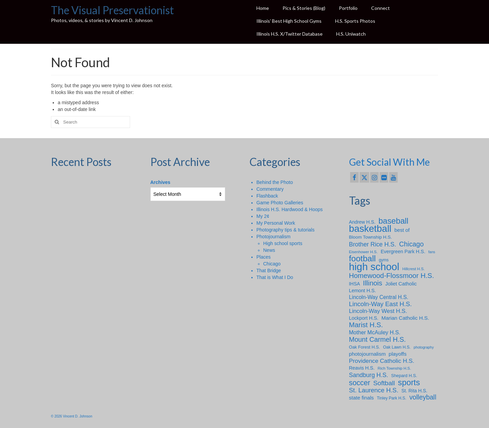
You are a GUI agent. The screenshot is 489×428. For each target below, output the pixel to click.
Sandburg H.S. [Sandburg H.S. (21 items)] (368, 375)
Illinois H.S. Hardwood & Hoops (289, 209)
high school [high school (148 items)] (374, 266)
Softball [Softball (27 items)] (384, 383)
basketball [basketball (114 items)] (370, 228)
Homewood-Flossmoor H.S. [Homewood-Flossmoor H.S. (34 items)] (391, 275)
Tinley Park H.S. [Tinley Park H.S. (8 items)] (391, 398)
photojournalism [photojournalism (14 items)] (367, 354)
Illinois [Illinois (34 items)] (372, 283)
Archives (160, 182)
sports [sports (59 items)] (409, 382)
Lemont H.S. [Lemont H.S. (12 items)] (362, 290)
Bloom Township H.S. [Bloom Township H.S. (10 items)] (370, 237)
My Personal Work (275, 223)
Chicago (271, 263)
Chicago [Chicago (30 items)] (411, 244)
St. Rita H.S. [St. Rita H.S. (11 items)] (414, 390)
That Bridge (268, 270)
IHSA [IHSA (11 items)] (354, 283)
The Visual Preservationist (112, 10)
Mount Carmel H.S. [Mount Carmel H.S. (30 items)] (377, 339)
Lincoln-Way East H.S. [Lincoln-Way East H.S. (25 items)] (380, 304)
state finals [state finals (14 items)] (361, 398)
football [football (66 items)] (362, 258)
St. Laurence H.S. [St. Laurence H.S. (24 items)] (374, 390)
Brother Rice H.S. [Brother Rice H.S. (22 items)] (372, 244)
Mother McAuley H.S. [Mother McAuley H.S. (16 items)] (374, 332)
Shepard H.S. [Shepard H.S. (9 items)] (404, 375)
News (269, 250)
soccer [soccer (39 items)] (359, 382)
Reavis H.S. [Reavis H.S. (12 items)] (362, 368)
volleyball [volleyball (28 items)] (422, 397)
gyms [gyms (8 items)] (383, 260)
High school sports (282, 243)
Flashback (267, 196)
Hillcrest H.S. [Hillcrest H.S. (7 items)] (413, 269)
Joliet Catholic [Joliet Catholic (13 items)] (401, 283)
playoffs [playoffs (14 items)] (398, 354)
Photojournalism (273, 236)
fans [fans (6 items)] (431, 252)
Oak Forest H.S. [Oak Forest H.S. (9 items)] (364, 347)
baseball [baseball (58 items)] (393, 221)
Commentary (270, 189)
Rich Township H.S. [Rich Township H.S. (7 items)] (394, 368)
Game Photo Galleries (279, 202)
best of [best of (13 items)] (402, 230)
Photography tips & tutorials (285, 229)
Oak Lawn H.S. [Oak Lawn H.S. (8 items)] (397, 347)
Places (263, 257)
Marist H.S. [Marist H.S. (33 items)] (366, 324)
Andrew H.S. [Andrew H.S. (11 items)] (362, 222)
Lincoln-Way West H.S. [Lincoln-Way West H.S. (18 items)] (378, 311)
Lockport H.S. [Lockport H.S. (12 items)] (364, 318)
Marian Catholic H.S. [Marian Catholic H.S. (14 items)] (405, 318)
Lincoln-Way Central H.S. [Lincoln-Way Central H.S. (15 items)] (379, 297)
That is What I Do (274, 277)
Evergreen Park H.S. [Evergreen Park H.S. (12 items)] (403, 251)
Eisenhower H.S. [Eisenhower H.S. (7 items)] (363, 252)
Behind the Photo (274, 182)
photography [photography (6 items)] (424, 347)
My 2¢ (262, 216)
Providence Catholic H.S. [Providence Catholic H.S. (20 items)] (381, 360)
